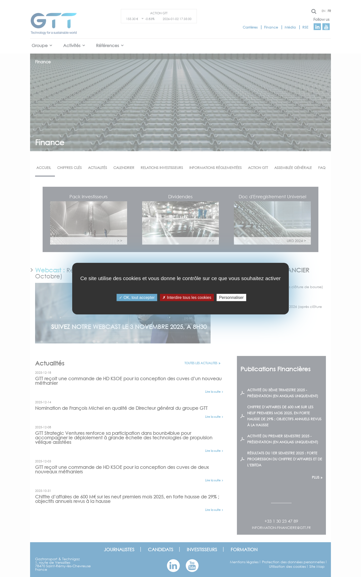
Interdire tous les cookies (186, 297)
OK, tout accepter (137, 297)
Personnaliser (231, 297)
